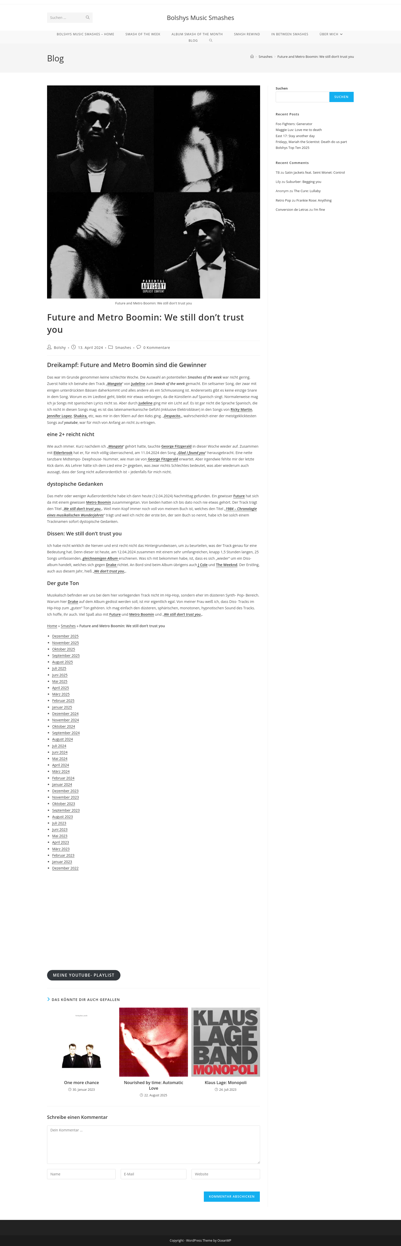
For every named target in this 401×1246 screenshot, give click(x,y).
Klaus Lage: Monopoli (226, 1082)
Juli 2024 (59, 745)
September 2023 (66, 810)
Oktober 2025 (63, 649)
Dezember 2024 (65, 713)
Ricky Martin (241, 409)
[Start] (252, 56)
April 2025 (60, 687)
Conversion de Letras (292, 209)
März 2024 (61, 771)
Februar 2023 (63, 855)
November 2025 (65, 642)
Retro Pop (283, 200)
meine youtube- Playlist (84, 975)
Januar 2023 (62, 861)
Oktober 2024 (63, 726)
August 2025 (62, 661)
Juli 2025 (59, 668)
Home (52, 625)
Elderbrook (62, 452)
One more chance (81, 1082)
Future (239, 495)
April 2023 (60, 842)
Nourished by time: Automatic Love (153, 1085)
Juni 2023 (60, 829)
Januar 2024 (62, 784)
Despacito (172, 415)
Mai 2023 (60, 835)
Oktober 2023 (63, 803)
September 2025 (66, 655)
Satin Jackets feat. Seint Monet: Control (315, 172)
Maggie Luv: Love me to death (299, 129)
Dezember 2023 (65, 790)
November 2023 (65, 797)
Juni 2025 (60, 674)
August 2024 (62, 739)
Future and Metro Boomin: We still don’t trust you (315, 56)
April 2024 (60, 765)
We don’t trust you (109, 571)
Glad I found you (191, 452)
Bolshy (60, 347)
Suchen (282, 88)
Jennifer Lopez (59, 415)
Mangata (114, 383)
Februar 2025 (63, 700)
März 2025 (61, 694)
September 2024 (66, 732)
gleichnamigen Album (101, 558)
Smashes (123, 347)
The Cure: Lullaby (307, 191)
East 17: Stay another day (295, 136)
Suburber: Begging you (303, 181)
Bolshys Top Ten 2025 (292, 147)
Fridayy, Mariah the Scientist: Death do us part (311, 141)
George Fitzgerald (176, 446)
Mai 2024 (60, 758)
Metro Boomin (98, 502)
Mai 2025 (60, 681)
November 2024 (65, 720)
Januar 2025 (62, 707)
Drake (111, 564)
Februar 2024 (63, 778)
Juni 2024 (60, 752)
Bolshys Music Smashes (200, 17)
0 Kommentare (156, 347)
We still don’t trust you (82, 508)
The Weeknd (227, 564)
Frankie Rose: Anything (314, 200)
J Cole (202, 564)
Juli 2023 (59, 823)
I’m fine (319, 209)
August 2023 (62, 816)
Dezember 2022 (65, 868)
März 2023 (61, 848)
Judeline (138, 383)
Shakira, (81, 415)
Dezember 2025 (65, 636)
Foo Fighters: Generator (294, 124)
